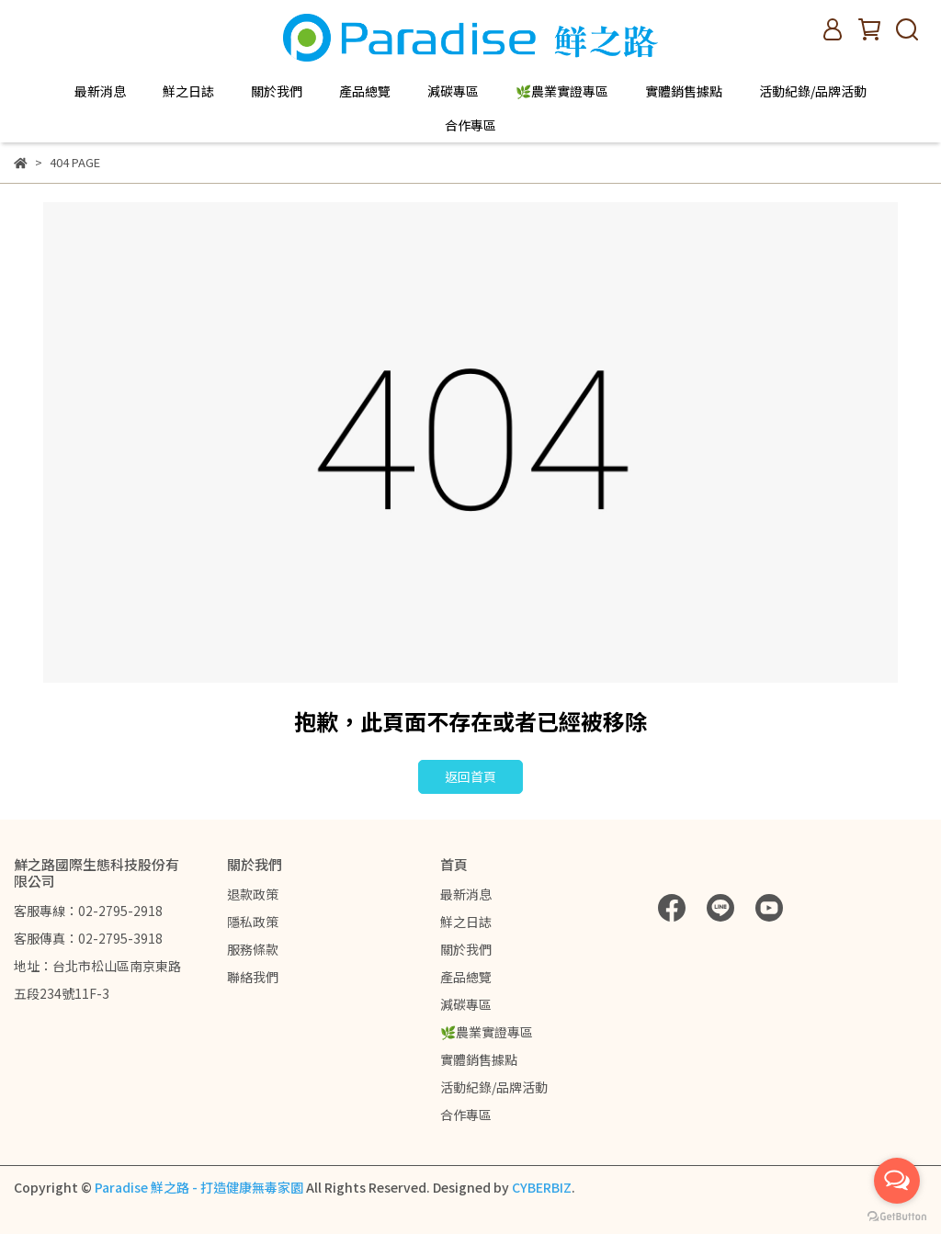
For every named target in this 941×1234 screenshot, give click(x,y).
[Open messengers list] (897, 1181)
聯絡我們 (252, 977)
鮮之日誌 (188, 91)
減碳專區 (453, 91)
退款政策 (252, 894)
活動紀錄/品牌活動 (813, 91)
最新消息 (100, 91)
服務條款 (252, 949)
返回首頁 (470, 776)
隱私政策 (252, 921)
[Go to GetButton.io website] (896, 1215)
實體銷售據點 (683, 91)
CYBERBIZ (542, 1187)
